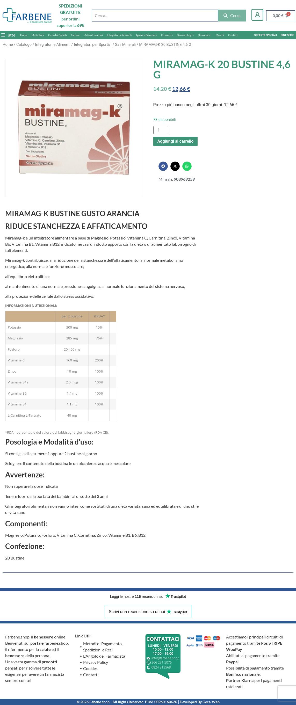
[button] (163, 166)
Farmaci (75, 35)
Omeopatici (205, 35)
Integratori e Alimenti (119, 35)
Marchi (220, 35)
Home (23, 35)
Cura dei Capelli (57, 35)
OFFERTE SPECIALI (265, 35)
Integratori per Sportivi (93, 44)
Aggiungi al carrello (175, 141)
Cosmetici (167, 35)
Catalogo (24, 44)
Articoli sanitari (93, 35)
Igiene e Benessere (146, 35)
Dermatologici (185, 35)
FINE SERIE (287, 35)
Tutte (8, 34)
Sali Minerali (125, 44)
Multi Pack (38, 35)
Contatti (233, 35)
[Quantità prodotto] (160, 130)
